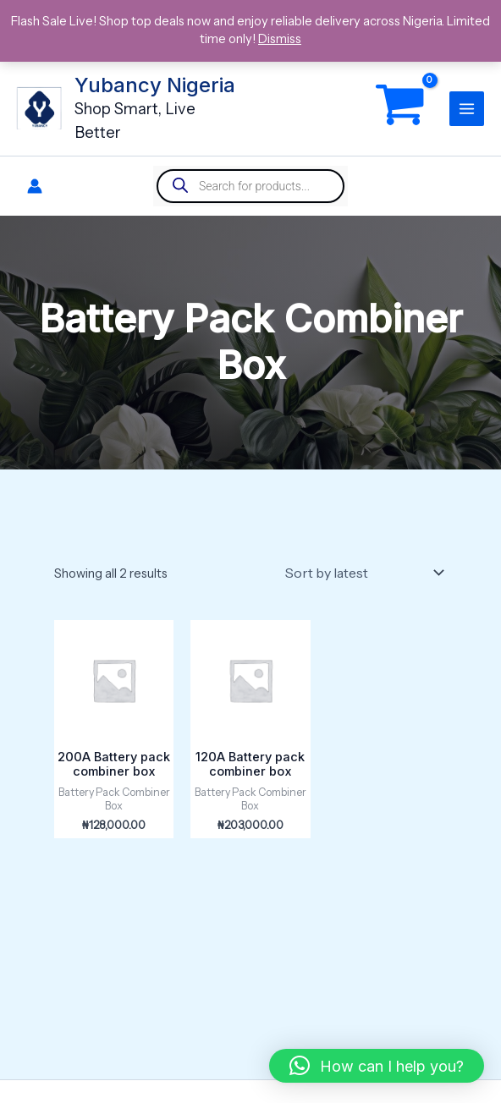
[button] (376, 1066)
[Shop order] (362, 573)
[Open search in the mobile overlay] (250, 186)
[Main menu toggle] (466, 108)
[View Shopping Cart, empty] (400, 108)
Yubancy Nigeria (157, 85)
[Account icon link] (34, 186)
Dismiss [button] (279, 39)
